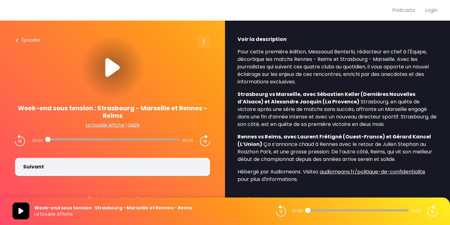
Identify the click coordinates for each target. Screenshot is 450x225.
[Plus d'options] (204, 42)
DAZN (133, 125)
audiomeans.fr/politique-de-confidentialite (372, 171)
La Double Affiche (105, 125)
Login (431, 10)
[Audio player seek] (112, 139)
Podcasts (403, 10)
